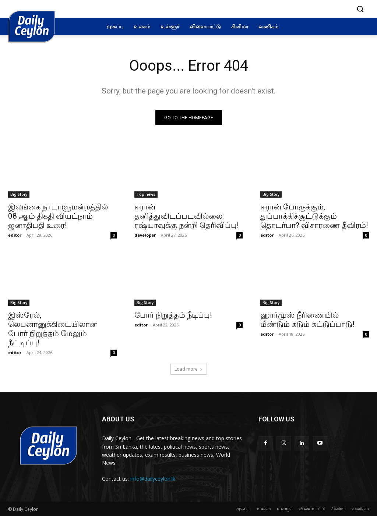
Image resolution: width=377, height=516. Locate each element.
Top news (146, 194)
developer (145, 235)
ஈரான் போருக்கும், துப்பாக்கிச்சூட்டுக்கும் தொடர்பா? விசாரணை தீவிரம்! (314, 216)
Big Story (18, 194)
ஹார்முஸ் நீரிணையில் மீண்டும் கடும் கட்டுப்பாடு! (307, 320)
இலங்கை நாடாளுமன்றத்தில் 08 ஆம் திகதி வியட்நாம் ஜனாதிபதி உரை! (58, 216)
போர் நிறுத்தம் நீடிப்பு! (173, 315)
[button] (360, 9)
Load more (189, 369)
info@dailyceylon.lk (152, 478)
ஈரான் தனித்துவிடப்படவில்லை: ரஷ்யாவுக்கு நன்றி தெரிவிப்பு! (186, 216)
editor (14, 235)
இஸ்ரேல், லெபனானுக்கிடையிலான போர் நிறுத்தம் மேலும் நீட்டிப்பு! (52, 329)
